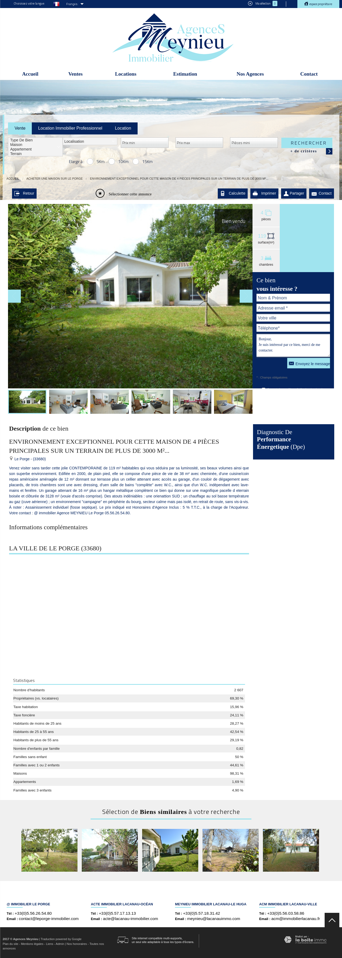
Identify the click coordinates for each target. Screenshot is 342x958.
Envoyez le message (309, 363)
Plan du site (10, 943)
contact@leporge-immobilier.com (49, 918)
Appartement (35, 149)
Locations (125, 74)
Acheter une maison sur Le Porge (54, 178)
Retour (24, 193)
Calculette (232, 193)
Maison (35, 144)
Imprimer (264, 193)
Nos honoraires (77, 943)
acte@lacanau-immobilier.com (130, 918)
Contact (309, 74)
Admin (60, 943)
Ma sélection (262, 3)
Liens (49, 943)
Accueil (30, 74)
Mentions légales (32, 943)
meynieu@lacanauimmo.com (213, 918)
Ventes (75, 74)
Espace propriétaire (320, 4)
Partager (293, 193)
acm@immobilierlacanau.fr (295, 918)
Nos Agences (250, 74)
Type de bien (35, 140)
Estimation (185, 74)
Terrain (35, 154)
